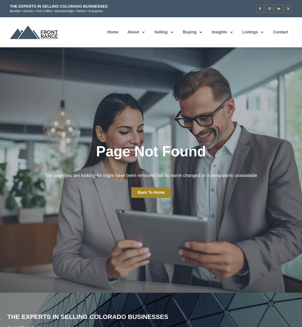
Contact (280, 32)
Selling (164, 32)
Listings (253, 32)
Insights (222, 32)
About (136, 32)
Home (113, 32)
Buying (193, 32)
